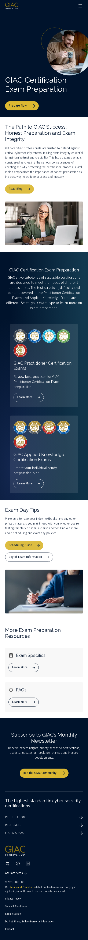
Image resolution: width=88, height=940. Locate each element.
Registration (44, 817)
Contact (9, 929)
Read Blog (19, 192)
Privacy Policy (13, 898)
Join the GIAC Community (44, 773)
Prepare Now (22, 105)
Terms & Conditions (16, 906)
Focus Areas (44, 833)
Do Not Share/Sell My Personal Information (29, 921)
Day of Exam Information (29, 560)
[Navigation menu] (80, 5)
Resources (44, 825)
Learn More (28, 397)
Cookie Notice (13, 913)
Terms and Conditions (22, 887)
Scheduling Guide (24, 549)
